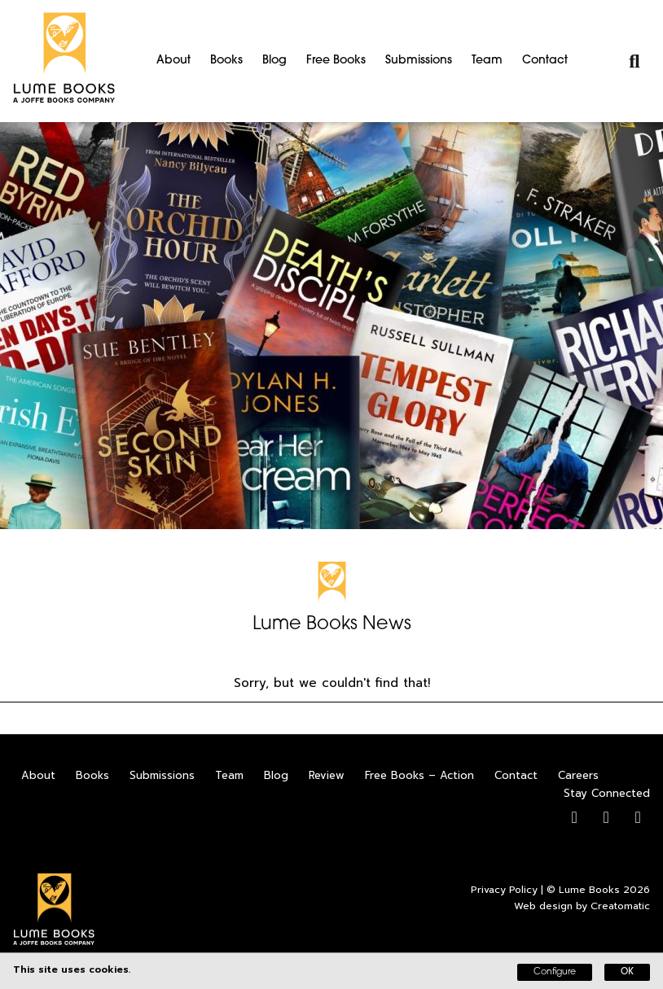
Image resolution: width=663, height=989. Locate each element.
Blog (274, 61)
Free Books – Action (419, 775)
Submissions (418, 61)
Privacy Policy (504, 889)
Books (226, 61)
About (173, 61)
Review (327, 775)
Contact (545, 61)
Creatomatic (620, 906)
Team (487, 61)
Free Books (336, 61)
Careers (578, 775)
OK (627, 972)
